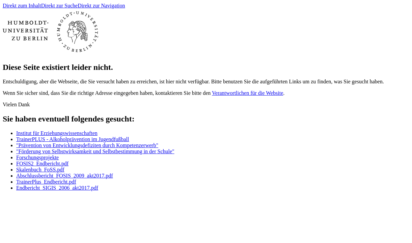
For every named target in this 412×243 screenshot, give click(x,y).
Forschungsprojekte (37, 157)
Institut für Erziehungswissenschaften (57, 133)
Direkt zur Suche (59, 5)
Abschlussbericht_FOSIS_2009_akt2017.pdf (64, 176)
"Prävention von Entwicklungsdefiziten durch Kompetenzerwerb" (87, 145)
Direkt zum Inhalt (22, 5)
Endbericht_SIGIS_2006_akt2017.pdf (57, 188)
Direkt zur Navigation (101, 5)
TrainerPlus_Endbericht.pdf (46, 182)
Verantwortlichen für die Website (247, 93)
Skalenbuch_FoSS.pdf (40, 169)
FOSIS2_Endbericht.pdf (42, 163)
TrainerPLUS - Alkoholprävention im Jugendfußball (72, 139)
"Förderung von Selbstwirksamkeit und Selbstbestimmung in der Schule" (95, 151)
